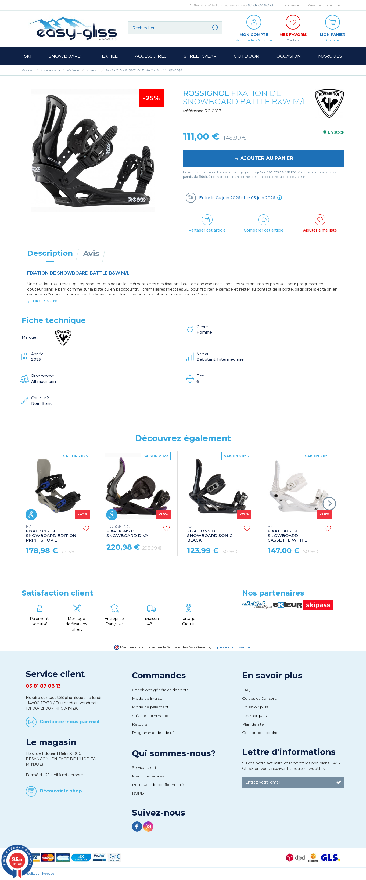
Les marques (254, 715)
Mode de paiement (150, 707)
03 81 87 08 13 (260, 5)
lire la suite (45, 301)
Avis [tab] (91, 253)
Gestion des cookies (261, 732)
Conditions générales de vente (160, 689)
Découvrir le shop (61, 790)
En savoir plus (272, 675)
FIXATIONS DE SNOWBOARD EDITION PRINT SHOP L (51, 533)
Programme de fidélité (153, 732)
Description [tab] (50, 253)
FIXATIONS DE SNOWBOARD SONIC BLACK (209, 533)
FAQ (246, 689)
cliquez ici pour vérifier (231, 647)
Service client (144, 767)
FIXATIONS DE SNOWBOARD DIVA (127, 531)
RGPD (138, 793)
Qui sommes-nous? (174, 753)
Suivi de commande (151, 715)
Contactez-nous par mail (69, 721)
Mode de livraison (148, 698)
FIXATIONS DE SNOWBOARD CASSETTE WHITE (287, 533)
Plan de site (253, 724)
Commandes (159, 675)
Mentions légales (148, 776)
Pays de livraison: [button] (323, 5)
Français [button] (290, 5)
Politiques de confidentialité (158, 784)
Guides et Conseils (259, 698)
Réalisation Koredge (40, 873)
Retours (139, 724)
